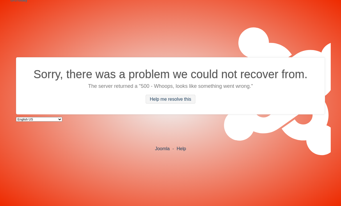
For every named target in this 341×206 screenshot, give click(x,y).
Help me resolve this (170, 99)
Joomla (162, 148)
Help (181, 148)
